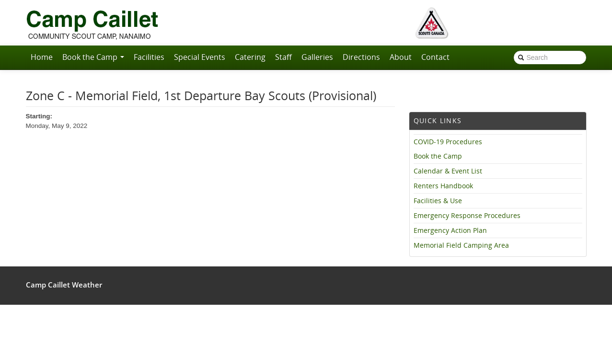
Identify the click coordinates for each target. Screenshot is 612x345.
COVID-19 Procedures (448, 142)
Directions (361, 57)
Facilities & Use (438, 200)
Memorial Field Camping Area (461, 245)
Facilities (149, 57)
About (401, 57)
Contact (435, 57)
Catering (250, 57)
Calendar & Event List (448, 171)
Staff (283, 57)
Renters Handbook (443, 186)
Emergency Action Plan (450, 230)
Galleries (317, 57)
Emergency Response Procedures (467, 215)
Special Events (199, 57)
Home (42, 57)
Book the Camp (93, 57)
